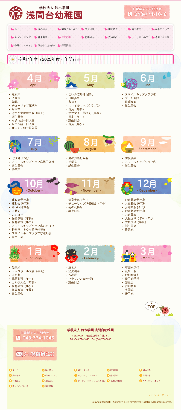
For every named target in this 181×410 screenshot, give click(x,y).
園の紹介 (42, 29)
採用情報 (66, 45)
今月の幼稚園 (162, 37)
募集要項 (42, 37)
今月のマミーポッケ (23, 45)
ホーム (17, 29)
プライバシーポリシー (160, 395)
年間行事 (66, 37)
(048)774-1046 (82, 339)
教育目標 (89, 29)
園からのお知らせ (46, 45)
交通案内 (113, 37)
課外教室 (136, 29)
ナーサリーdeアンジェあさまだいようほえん (140, 37)
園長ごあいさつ (70, 29)
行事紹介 (89, 37)
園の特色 (113, 29)
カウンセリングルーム (23, 37)
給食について (162, 29)
